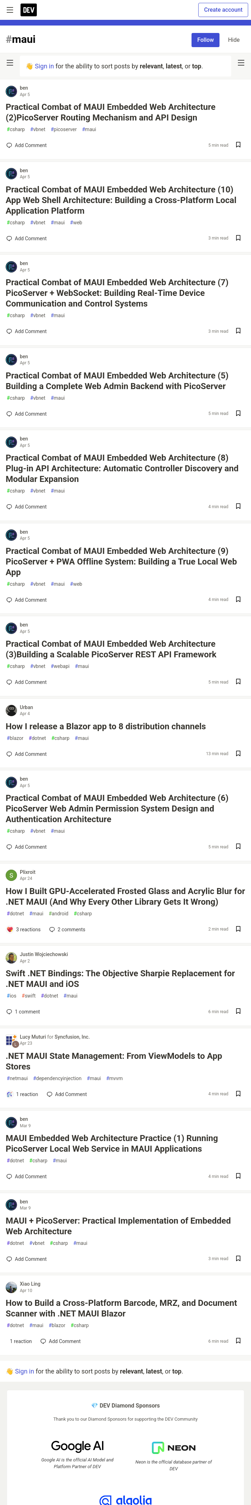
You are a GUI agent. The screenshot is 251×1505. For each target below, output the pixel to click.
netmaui (17, 1078)
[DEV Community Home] (29, 10)
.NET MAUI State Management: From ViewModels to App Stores (114, 1061)
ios (11, 996)
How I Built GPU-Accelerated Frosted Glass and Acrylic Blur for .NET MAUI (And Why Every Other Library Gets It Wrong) (125, 896)
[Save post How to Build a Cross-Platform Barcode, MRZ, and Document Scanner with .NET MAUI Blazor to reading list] (238, 1341)
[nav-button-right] (241, 63)
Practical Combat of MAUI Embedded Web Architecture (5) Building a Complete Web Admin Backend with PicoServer (117, 381)
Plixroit (27, 872)
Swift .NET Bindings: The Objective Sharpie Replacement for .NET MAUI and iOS (120, 978)
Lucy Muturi (33, 1037)
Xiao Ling (30, 1284)
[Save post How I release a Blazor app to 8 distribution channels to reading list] (238, 754)
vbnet (37, 129)
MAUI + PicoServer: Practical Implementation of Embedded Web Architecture (118, 1226)
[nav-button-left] (10, 63)
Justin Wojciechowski (44, 954)
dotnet (37, 738)
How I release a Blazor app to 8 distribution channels (106, 726)
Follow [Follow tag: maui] (205, 39)
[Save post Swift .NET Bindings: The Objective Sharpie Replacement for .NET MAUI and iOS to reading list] (238, 1012)
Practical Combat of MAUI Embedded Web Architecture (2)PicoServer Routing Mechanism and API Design (111, 112)
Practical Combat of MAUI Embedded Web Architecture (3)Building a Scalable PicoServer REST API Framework (111, 649)
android (58, 913)
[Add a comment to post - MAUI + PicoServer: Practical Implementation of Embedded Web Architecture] (26, 1259)
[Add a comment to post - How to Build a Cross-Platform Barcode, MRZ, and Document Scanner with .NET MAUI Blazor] (19, 1341)
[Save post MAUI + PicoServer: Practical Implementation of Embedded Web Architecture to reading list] (238, 1259)
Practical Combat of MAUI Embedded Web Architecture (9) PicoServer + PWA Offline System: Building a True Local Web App (121, 561)
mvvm (114, 1078)
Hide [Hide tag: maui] (234, 39)
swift (28, 996)
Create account (223, 9)
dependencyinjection (57, 1078)
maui (89, 129)
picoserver (64, 129)
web (76, 222)
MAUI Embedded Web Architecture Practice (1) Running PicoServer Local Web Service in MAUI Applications (112, 1143)
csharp (16, 129)
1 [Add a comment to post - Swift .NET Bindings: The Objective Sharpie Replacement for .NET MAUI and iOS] (22, 1011)
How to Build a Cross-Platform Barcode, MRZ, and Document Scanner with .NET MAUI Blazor (121, 1308)
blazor (15, 738)
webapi (60, 666)
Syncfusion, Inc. (72, 1037)
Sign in (44, 66)
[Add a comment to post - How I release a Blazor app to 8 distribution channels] (26, 754)
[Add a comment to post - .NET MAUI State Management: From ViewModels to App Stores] (22, 1094)
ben (24, 88)
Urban (26, 707)
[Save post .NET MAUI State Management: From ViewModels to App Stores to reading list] (238, 1094)
